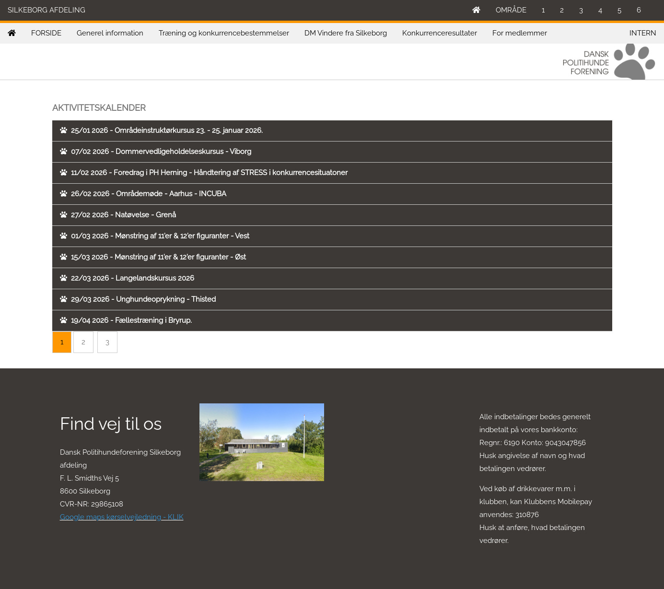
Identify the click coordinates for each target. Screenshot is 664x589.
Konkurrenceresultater (439, 33)
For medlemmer (519, 33)
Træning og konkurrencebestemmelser (224, 33)
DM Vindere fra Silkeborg (345, 33)
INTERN (642, 33)
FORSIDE (46, 33)
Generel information (110, 33)
